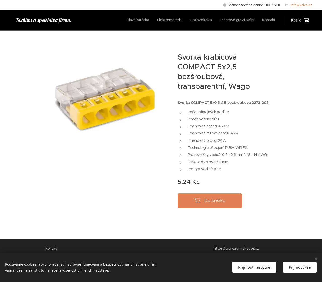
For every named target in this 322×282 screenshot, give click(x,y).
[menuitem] (244, 20)
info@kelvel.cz (301, 5)
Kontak (51, 248)
